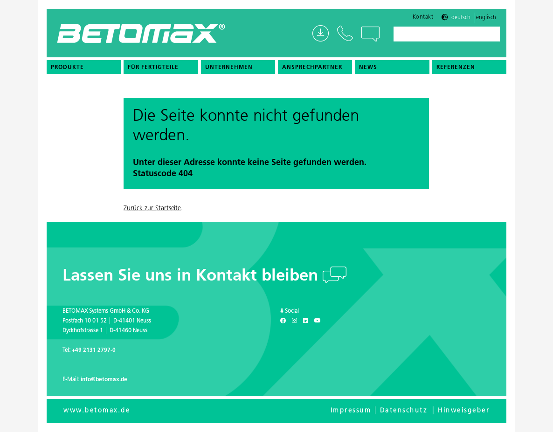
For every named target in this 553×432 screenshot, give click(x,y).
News (368, 67)
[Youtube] (317, 321)
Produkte (67, 67)
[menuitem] (84, 67)
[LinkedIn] (305, 321)
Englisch (486, 18)
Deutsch (460, 18)
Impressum (351, 410)
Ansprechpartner (312, 67)
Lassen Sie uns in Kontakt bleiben (192, 276)
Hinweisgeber (464, 410)
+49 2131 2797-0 (94, 350)
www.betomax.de (96, 410)
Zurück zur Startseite (152, 208)
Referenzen (455, 67)
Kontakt (423, 17)
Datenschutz (404, 410)
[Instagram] (294, 321)
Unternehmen (229, 67)
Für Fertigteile (153, 67)
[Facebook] (283, 321)
